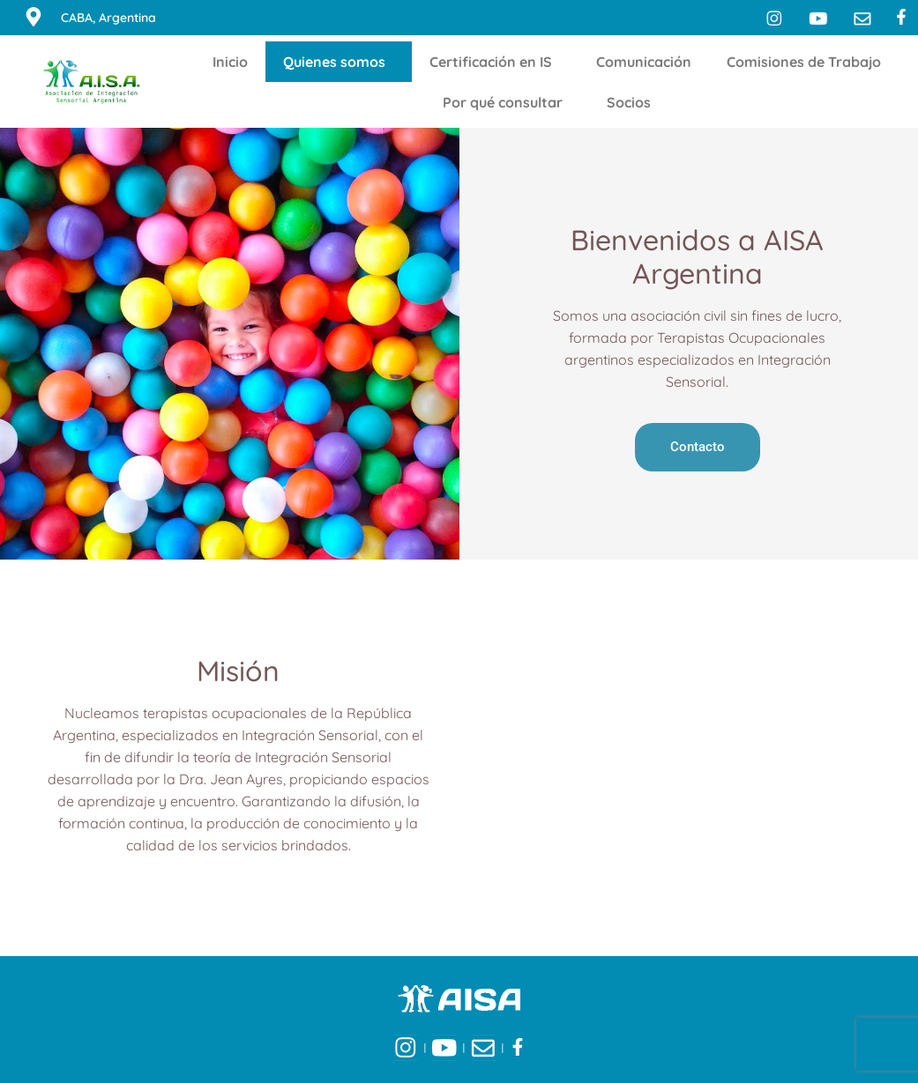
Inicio (230, 61)
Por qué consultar (507, 102)
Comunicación (643, 61)
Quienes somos (338, 61)
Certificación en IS (495, 61)
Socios (633, 102)
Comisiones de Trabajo (808, 61)
